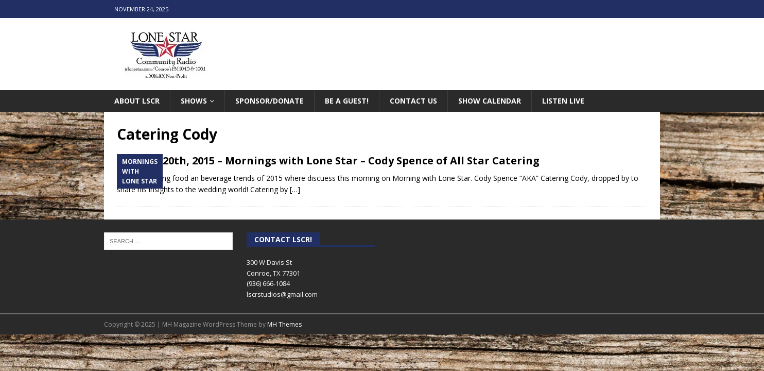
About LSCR (137, 101)
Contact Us (413, 101)
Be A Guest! (347, 101)
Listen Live (563, 101)
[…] (295, 189)
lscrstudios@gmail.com (282, 294)
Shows (194, 101)
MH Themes (284, 324)
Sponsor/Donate (269, 101)
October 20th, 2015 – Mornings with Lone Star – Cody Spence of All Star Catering (328, 160)
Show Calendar (489, 101)
